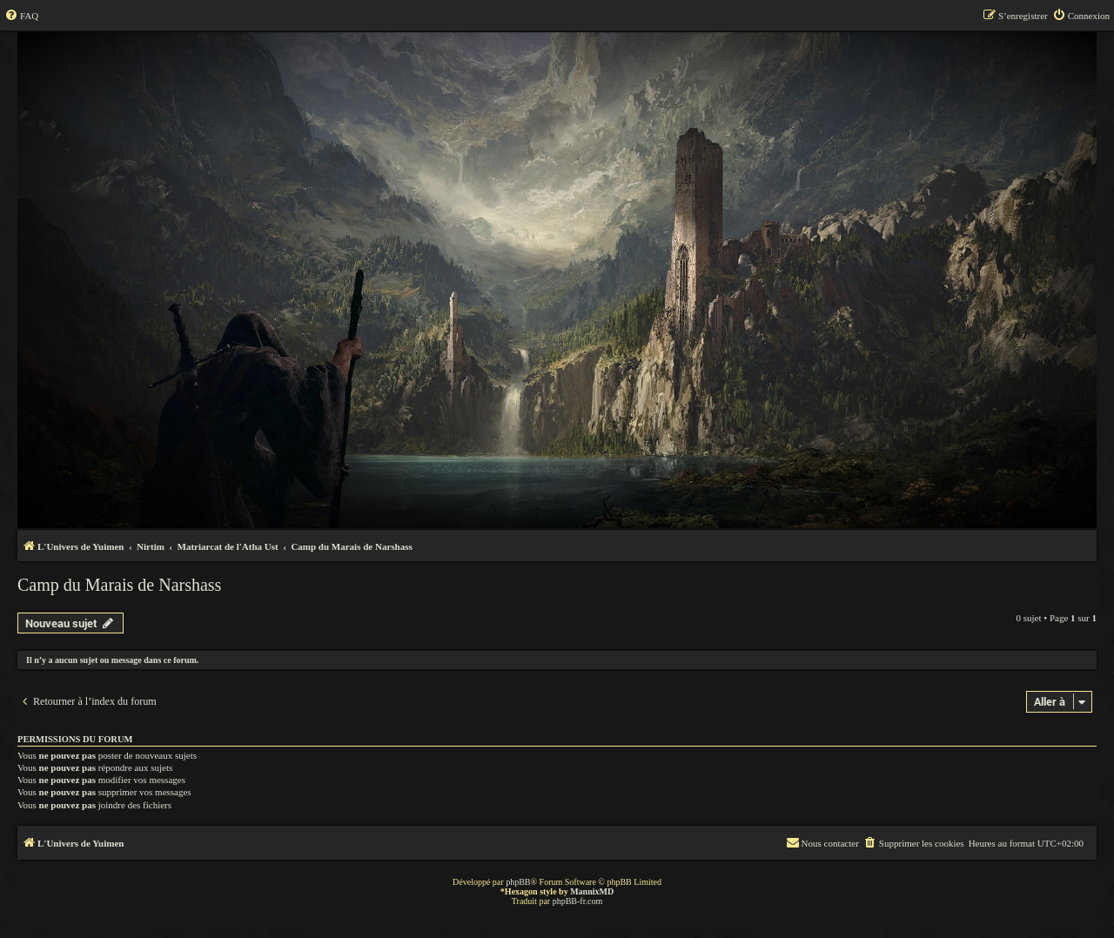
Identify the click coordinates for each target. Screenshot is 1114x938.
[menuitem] (21, 15)
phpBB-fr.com (578, 901)
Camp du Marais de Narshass (119, 584)
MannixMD (592, 891)
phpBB (518, 882)
